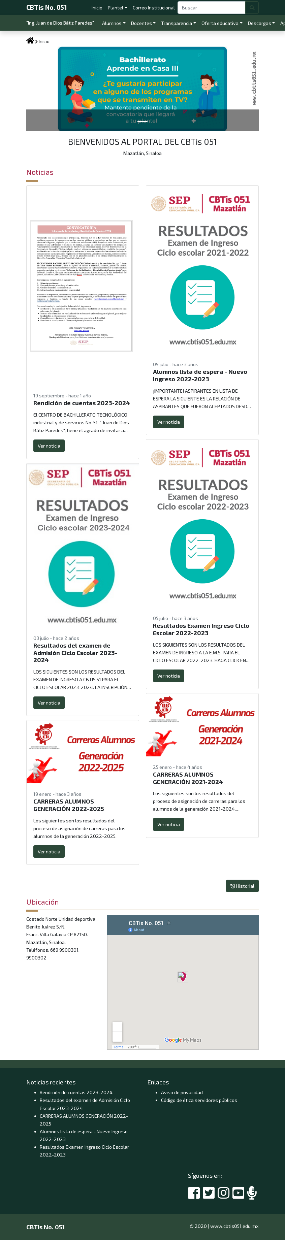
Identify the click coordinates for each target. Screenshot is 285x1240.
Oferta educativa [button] (220, 23)
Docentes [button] (141, 23)
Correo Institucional (155, 6)
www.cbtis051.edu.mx (234, 1226)
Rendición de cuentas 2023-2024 (76, 1092)
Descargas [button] (259, 23)
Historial (242, 886)
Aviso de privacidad (182, 1092)
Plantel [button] (115, 7)
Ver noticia (49, 446)
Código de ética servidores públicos (199, 1100)
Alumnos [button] (112, 23)
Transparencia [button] (176, 23)
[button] (43, 88)
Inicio (98, 6)
